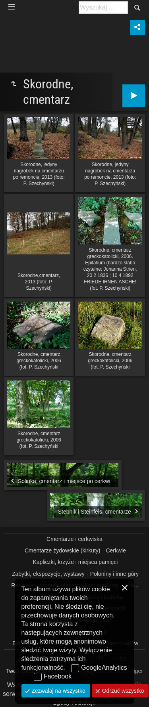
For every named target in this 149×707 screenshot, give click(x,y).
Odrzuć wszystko (122, 691)
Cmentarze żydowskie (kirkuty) (63, 550)
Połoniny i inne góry (114, 574)
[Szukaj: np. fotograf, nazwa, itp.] (103, 7)
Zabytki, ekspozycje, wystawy (48, 574)
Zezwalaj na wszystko (57, 691)
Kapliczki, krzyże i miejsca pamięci (75, 562)
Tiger (136, 671)
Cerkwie (116, 550)
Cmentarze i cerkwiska (74, 539)
